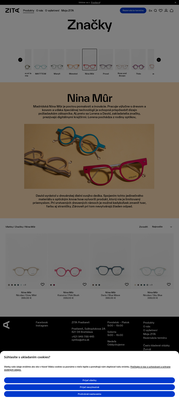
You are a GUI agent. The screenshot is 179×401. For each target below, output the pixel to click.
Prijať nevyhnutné (89, 387)
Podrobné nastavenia (89, 394)
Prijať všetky (89, 380)
